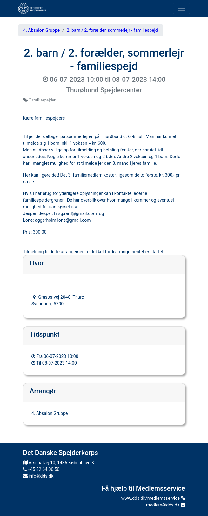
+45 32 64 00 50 (41, 469)
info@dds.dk (38, 475)
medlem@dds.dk (165, 504)
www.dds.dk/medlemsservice (153, 498)
